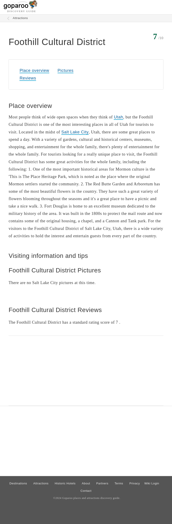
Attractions (20, 18)
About (86, 483)
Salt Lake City (75, 132)
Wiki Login (151, 483)
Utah (118, 117)
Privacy (134, 483)
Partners (102, 483)
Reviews (27, 78)
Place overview (34, 70)
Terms (119, 483)
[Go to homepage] (20, 8)
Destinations (18, 483)
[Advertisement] (86, 370)
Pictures (65, 70)
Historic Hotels (65, 483)
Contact (85, 490)
